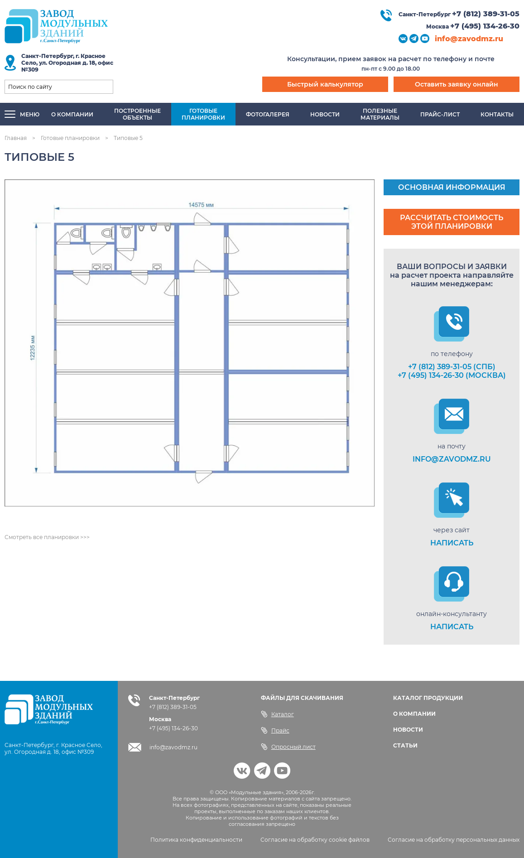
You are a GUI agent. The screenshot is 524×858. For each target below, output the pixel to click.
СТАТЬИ (405, 745)
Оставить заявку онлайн (456, 84)
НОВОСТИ (408, 729)
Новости (325, 114)
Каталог (277, 714)
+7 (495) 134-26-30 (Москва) (452, 375)
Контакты (497, 114)
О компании (72, 114)
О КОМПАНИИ (414, 713)
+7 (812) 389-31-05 (485, 14)
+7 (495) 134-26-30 (484, 26)
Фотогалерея (267, 114)
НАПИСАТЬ (451, 543)
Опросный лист (288, 746)
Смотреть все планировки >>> (47, 537)
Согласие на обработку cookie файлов (315, 839)
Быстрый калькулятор (325, 84)
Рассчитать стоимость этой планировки (451, 222)
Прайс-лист (440, 114)
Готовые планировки (70, 138)
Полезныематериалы (380, 114)
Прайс (275, 730)
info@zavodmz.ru (469, 38)
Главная (16, 138)
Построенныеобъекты (137, 114)
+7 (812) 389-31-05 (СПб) (451, 366)
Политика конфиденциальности (196, 839)
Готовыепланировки (203, 114)
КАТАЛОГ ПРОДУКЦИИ (428, 697)
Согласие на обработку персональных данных (453, 839)
